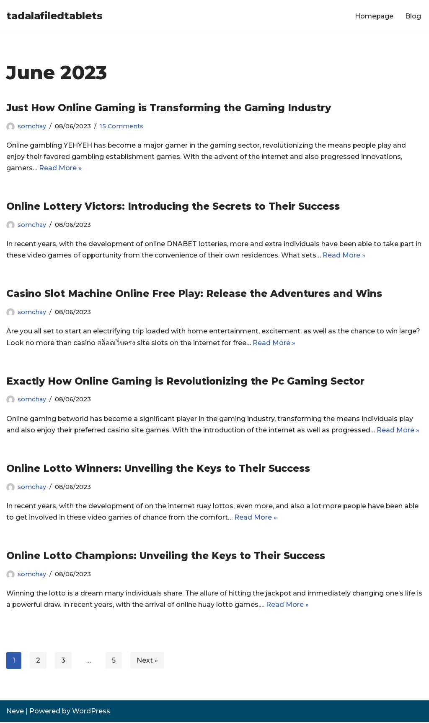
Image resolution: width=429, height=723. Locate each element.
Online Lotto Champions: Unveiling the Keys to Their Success (165, 556)
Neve (15, 712)
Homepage (373, 16)
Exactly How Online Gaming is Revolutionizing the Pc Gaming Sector (185, 382)
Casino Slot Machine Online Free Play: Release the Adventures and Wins (194, 294)
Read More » (60, 168)
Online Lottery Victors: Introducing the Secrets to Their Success (173, 207)
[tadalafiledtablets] (54, 16)
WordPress (91, 712)
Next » (147, 662)
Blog (413, 16)
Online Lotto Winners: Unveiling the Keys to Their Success (158, 469)
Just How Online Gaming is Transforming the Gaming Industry (168, 108)
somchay (32, 126)
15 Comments (121, 126)
